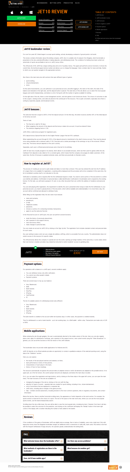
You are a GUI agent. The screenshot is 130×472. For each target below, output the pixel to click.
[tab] (43, 441)
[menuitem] (15, 3)
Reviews (98, 32)
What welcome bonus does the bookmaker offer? (108, 39)
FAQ (98, 35)
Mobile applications (102, 29)
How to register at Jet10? (103, 23)
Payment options (101, 26)
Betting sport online (14, 7)
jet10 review (83, 22)
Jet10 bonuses (101, 21)
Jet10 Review (100, 15)
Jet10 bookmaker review (103, 18)
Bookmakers (25, 7)
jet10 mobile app (83, 27)
